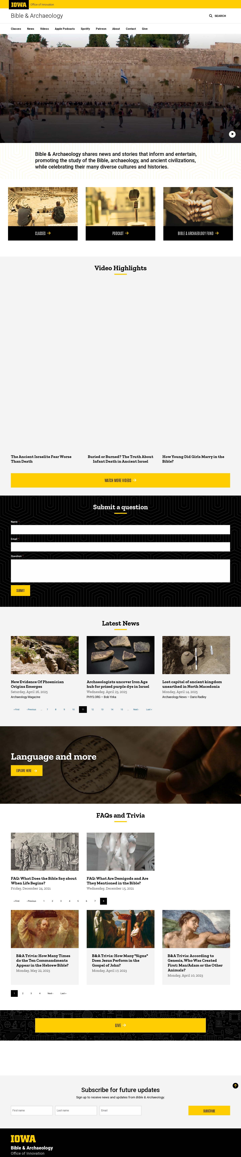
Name (14, 521)
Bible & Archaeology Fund (198, 233)
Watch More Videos (120, 480)
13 (103, 709)
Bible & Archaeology (37, 16)
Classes (16, 28)
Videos (44, 28)
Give (145, 28)
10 (74, 709)
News (30, 28)
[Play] (232, 134)
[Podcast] (120, 206)
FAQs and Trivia (120, 815)
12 (93, 709)
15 (122, 709)
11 (84, 710)
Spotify (85, 28)
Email (14, 539)
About (116, 28)
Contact (131, 28)
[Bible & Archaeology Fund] (198, 206)
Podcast (120, 233)
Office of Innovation (42, 4)
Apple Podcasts (65, 28)
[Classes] (43, 206)
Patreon (101, 28)
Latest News (120, 623)
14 (113, 709)
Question (16, 556)
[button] (217, 15)
